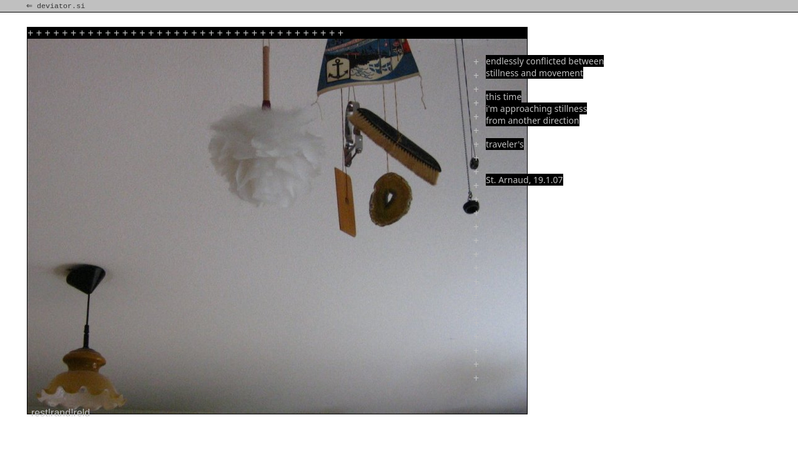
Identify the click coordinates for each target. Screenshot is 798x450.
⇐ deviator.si (56, 6)
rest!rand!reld (60, 413)
